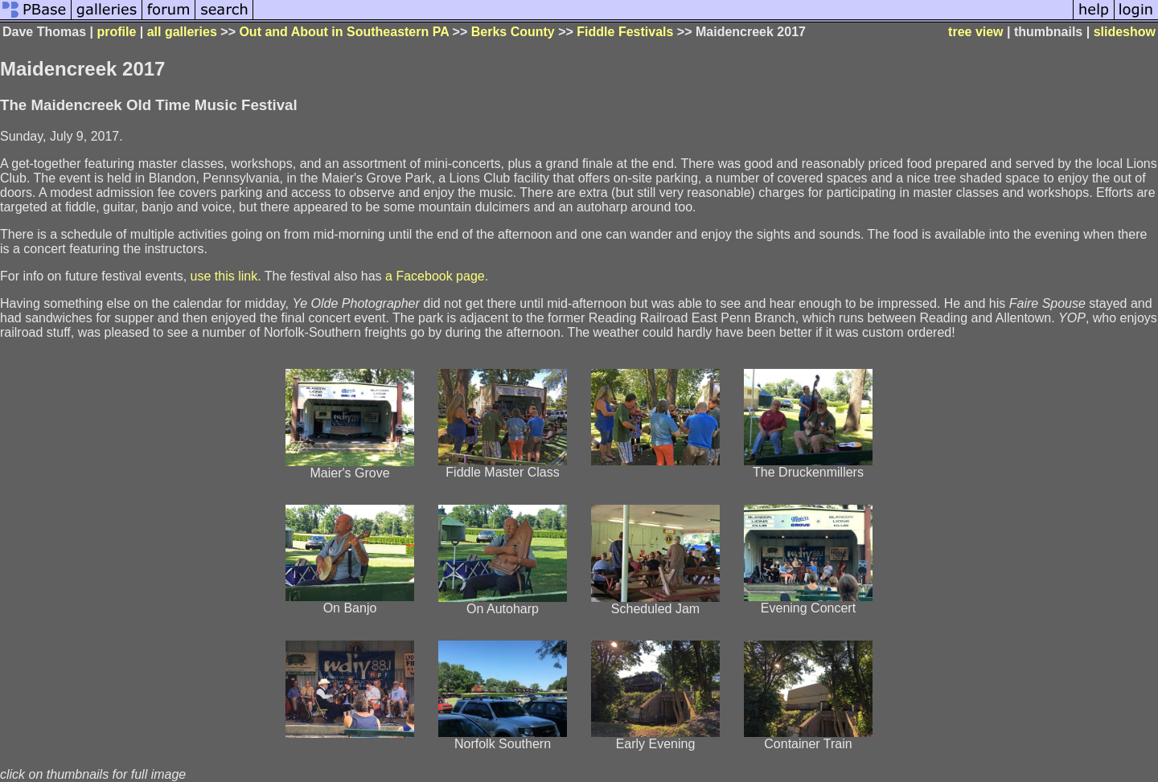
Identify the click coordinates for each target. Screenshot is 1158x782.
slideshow (1125, 32)
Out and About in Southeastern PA (344, 32)
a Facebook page (435, 276)
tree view (975, 32)
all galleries (182, 32)
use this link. (226, 276)
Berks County (513, 32)
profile (116, 32)
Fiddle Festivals (625, 32)
